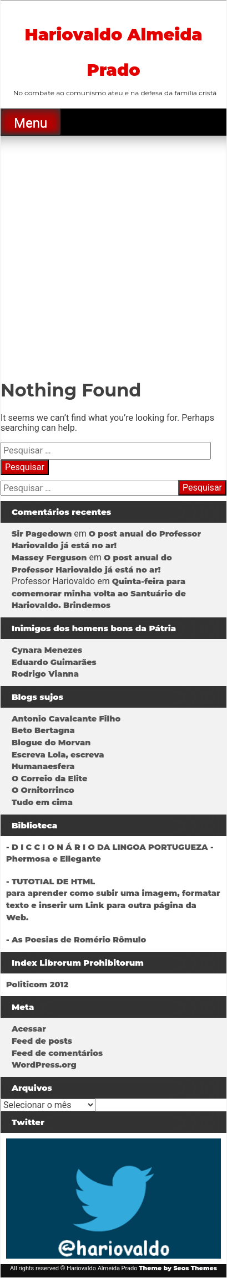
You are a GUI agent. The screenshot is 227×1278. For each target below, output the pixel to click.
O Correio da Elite (49, 779)
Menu (30, 123)
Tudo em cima (42, 802)
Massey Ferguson (49, 558)
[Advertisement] (113, 254)
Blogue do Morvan (51, 743)
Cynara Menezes (47, 650)
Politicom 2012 (37, 985)
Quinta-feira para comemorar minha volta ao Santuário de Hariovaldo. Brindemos (99, 593)
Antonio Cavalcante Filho (66, 719)
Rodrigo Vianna (45, 674)
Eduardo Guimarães (54, 662)
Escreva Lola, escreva (58, 755)
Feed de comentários (57, 1053)
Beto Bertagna (43, 730)
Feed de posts (42, 1041)
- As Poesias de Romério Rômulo (76, 940)
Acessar (29, 1029)
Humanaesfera (43, 766)
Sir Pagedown (42, 534)
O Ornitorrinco (43, 790)
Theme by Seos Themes (178, 1268)
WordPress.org (44, 1065)
